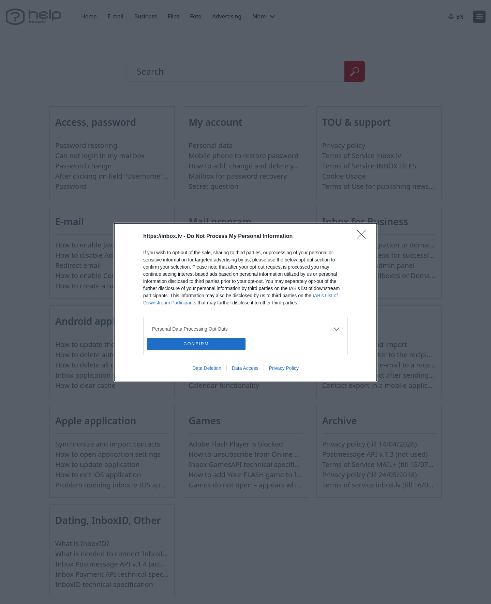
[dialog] (245, 302)
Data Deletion (206, 368)
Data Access (245, 368)
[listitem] (245, 329)
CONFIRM (196, 343)
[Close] (363, 236)
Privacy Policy (284, 368)
